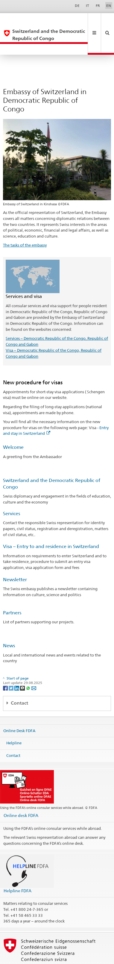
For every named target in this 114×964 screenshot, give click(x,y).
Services (11, 492)
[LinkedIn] (17, 666)
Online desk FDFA (21, 793)
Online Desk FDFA (19, 708)
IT (87, 5)
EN (108, 5)
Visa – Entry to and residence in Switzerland (51, 525)
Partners (12, 591)
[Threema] (23, 666)
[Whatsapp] (28, 666)
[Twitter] (11, 666)
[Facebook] (6, 666)
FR (98, 5)
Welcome (13, 426)
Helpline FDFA (17, 869)
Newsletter (15, 558)
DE (77, 5)
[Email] (33, 666)
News (9, 624)
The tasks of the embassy (25, 223)
